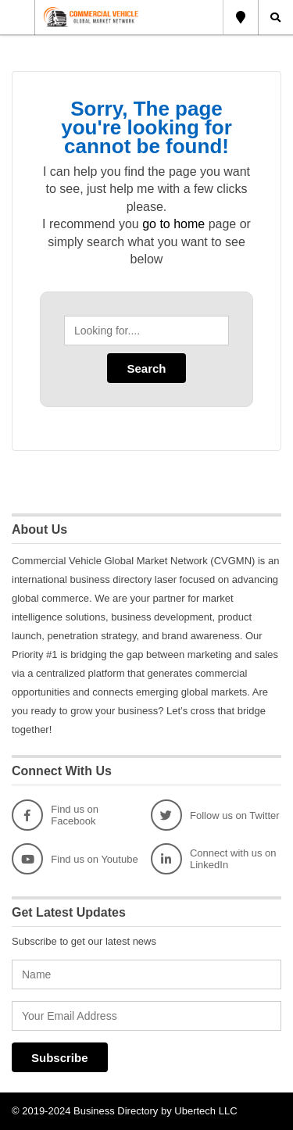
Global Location (240, 17)
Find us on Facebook (55, 815)
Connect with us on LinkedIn (214, 858)
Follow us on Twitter (215, 815)
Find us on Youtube (75, 858)
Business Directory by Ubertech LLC (155, 1111)
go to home (173, 224)
